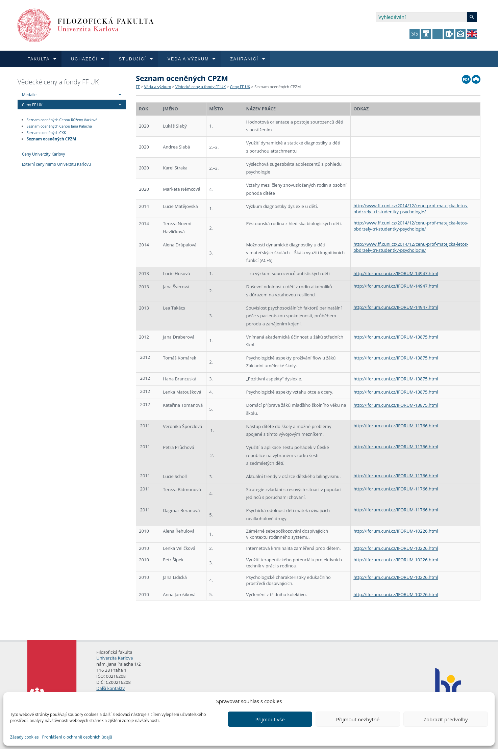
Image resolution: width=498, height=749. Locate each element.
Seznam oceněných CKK (46, 132)
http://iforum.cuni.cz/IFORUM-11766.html (395, 426)
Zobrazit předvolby (445, 719)
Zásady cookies (24, 737)
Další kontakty (110, 688)
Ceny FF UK (32, 104)
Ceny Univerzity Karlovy (43, 154)
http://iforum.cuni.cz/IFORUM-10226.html (395, 531)
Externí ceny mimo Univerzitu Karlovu (56, 164)
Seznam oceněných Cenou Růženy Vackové (62, 119)
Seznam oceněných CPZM (51, 138)
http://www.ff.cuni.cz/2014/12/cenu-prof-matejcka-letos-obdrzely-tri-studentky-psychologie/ (410, 209)
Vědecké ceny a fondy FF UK (58, 81)
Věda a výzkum (157, 86)
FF (138, 86)
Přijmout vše (269, 719)
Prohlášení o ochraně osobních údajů (77, 737)
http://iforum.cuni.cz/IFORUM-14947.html (395, 273)
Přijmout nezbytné (357, 719)
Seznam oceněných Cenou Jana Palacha (59, 126)
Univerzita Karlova (114, 658)
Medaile (29, 94)
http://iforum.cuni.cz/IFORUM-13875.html (395, 337)
